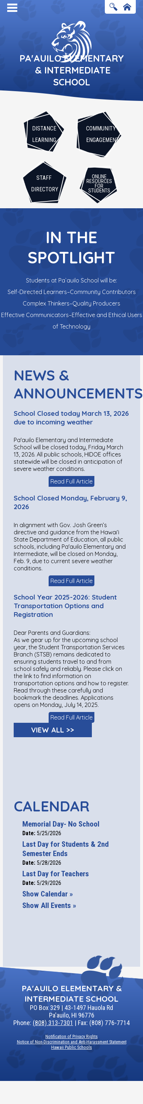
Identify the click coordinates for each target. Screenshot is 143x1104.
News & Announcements (71, 384)
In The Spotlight (71, 247)
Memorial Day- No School (60, 824)
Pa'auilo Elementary (71, 70)
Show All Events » (49, 905)
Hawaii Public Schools (71, 1047)
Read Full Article (71, 481)
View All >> (52, 729)
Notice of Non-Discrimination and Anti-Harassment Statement (71, 1042)
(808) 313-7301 (53, 1023)
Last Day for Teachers (55, 873)
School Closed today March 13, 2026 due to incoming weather (71, 417)
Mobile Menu (12, 8)
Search (113, 7)
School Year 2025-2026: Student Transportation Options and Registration (65, 606)
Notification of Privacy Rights (71, 1036)
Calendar (51, 806)
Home (127, 7)
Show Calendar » (47, 894)
